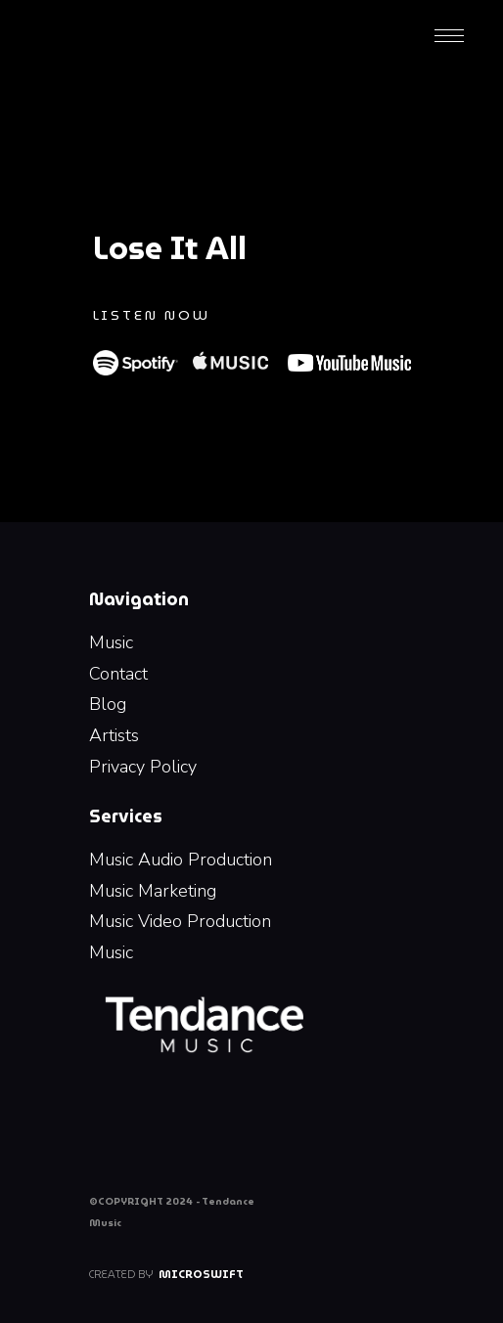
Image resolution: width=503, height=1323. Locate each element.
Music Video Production (180, 921)
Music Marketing (152, 891)
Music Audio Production (180, 859)
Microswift (201, 1274)
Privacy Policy (143, 766)
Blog (107, 704)
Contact (118, 673)
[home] (140, 34)
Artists (114, 735)
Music (111, 642)
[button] (449, 34)
